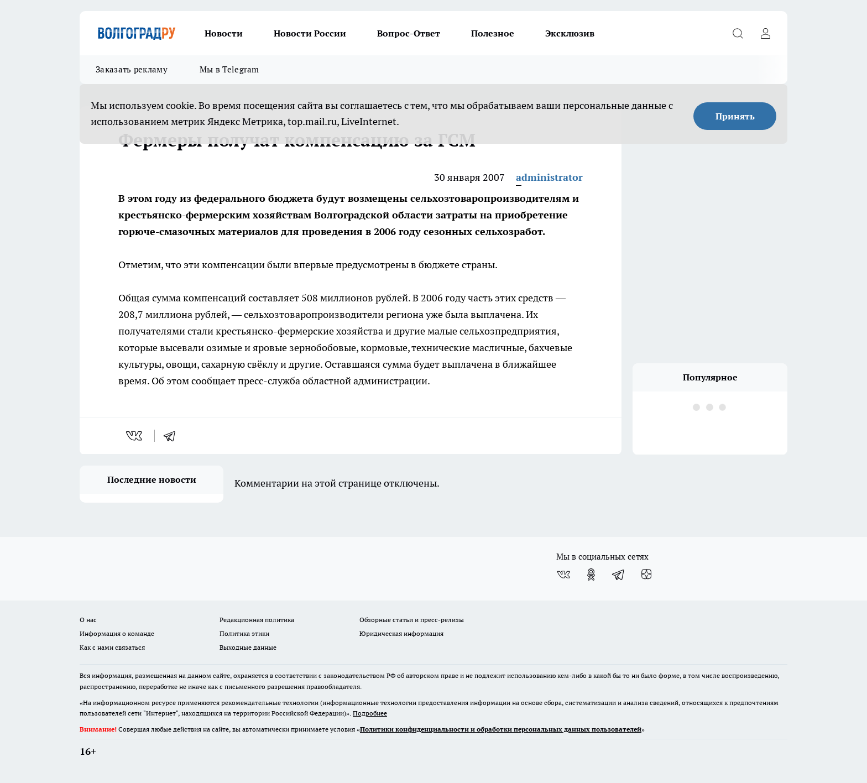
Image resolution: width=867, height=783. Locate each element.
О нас (88, 619)
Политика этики (244, 633)
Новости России (310, 33)
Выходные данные (248, 647)
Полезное (492, 33)
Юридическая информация (401, 633)
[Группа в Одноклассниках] (591, 574)
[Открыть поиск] (738, 33)
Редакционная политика (257, 619)
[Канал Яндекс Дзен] (646, 574)
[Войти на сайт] (765, 33)
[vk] (135, 435)
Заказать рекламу (132, 69)
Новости (224, 33)
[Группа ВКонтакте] (563, 574)
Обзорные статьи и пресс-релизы (411, 619)
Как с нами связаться (112, 647)
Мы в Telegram (229, 69)
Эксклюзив (569, 33)
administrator (549, 177)
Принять (735, 116)
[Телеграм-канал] (619, 574)
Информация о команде (117, 633)
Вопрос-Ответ (408, 33)
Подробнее (370, 713)
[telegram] (173, 435)
